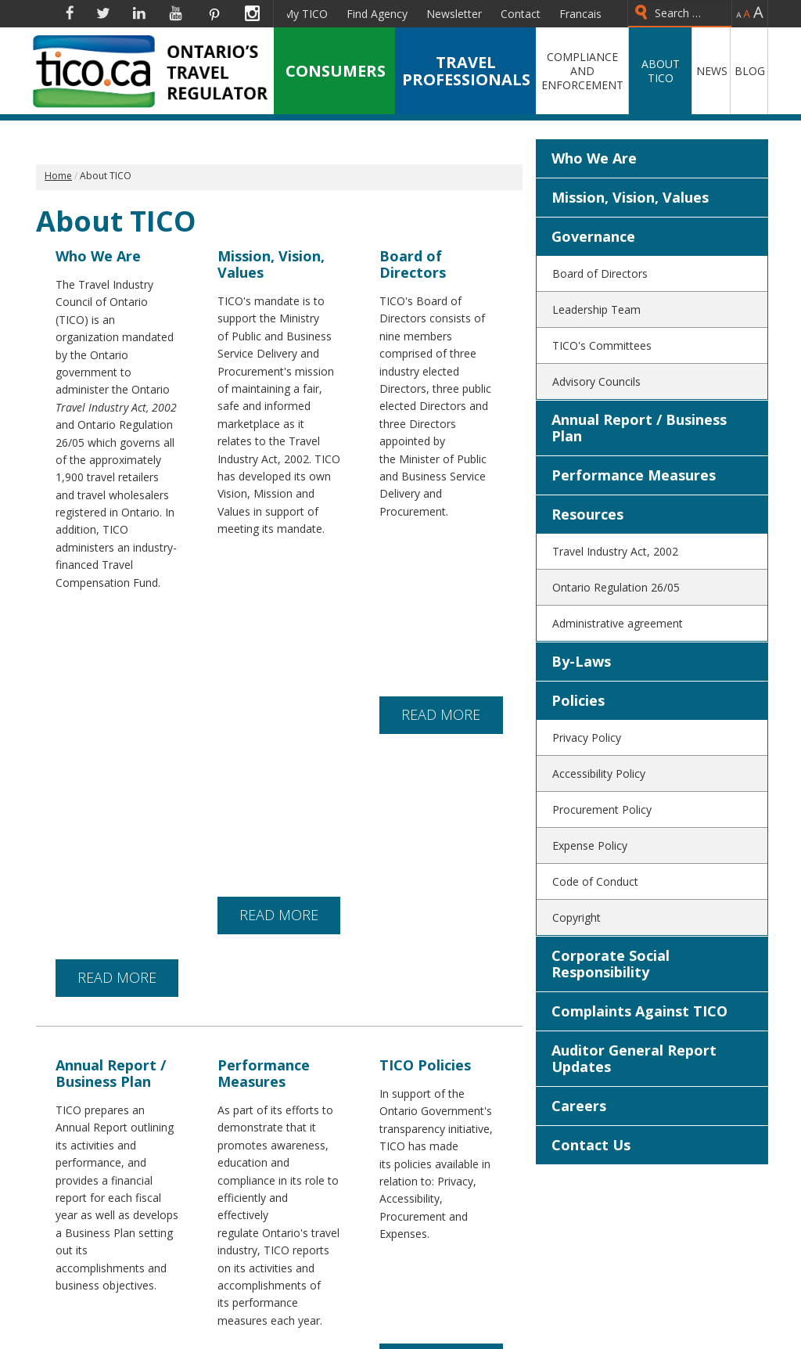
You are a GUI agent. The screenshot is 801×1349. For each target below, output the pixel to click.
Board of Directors (600, 273)
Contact (521, 13)
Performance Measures (633, 475)
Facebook (70, 13)
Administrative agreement (617, 623)
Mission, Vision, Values (630, 197)
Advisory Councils (596, 381)
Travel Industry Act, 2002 (615, 551)
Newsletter (454, 13)
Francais (580, 13)
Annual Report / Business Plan (639, 427)
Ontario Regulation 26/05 (616, 587)
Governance (593, 236)
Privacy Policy (586, 737)
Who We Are (594, 158)
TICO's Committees (602, 345)
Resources (587, 514)
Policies (578, 700)
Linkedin (139, 13)
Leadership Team (596, 309)
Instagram (252, 13)
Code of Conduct (595, 881)
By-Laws (581, 661)
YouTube (175, 13)
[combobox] (679, 13)
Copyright (576, 917)
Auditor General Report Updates (634, 1058)
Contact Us (590, 1144)
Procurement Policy (602, 809)
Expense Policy (589, 845)
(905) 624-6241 (460, 1327)
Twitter (103, 13)
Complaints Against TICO (639, 1011)
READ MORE (116, 633)
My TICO (305, 13)
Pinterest (213, 13)
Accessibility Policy (598, 773)
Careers (578, 1105)
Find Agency (377, 13)
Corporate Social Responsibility (610, 963)
